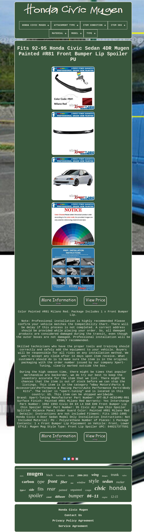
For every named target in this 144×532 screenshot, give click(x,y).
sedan (107, 481)
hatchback (60, 475)
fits (41, 488)
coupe (88, 490)
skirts (22, 476)
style (94, 481)
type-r (23, 490)
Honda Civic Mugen (73, 509)
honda (117, 488)
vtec (72, 483)
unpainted (76, 489)
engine (104, 497)
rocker (120, 482)
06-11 (93, 496)
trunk (115, 474)
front (52, 481)
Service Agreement (73, 526)
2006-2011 (82, 475)
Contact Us (73, 515)
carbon (28, 481)
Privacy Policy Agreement (73, 520)
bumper (76, 495)
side (31, 489)
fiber (64, 482)
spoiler (35, 495)
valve (124, 475)
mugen (35, 474)
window (81, 482)
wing (95, 475)
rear (51, 488)
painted (63, 490)
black (49, 475)
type (41, 481)
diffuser (60, 496)
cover (49, 497)
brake (71, 475)
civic (100, 488)
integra (104, 476)
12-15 (114, 496)
